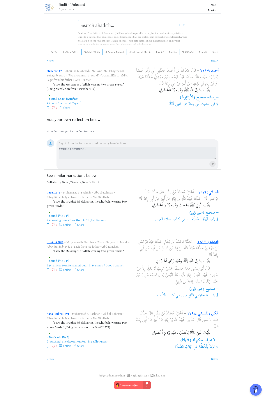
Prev (51, 60)
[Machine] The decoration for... (68, 341)
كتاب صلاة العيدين (167, 219)
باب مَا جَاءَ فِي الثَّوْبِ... (198, 295)
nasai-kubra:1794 (58, 313)
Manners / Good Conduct (107, 265)
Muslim (173, 52)
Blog (173, 9)
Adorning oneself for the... (65, 220)
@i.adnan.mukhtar (114, 375)
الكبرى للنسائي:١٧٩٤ (202, 313)
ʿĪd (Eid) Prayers (96, 220)
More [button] (182, 9)
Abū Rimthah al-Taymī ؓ (66, 103)
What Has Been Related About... (68, 265)
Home (153, 9)
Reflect (67, 224)
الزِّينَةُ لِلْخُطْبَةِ (207, 347)
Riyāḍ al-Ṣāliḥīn (92, 52)
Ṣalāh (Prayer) (100, 341)
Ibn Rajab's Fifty (71, 52)
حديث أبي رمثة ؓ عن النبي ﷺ (189, 104)
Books (164, 9)
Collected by (54, 182)
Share (66, 107)
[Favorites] (194, 8)
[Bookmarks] (199, 8)
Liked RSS (159, 375)
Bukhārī (160, 52)
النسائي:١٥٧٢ (208, 192)
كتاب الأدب (166, 295)
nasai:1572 (53, 192)
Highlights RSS (139, 375)
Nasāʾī (216, 52)
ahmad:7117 (54, 71)
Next (214, 60)
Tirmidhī (203, 52)
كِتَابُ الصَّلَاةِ (183, 347)
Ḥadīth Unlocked (76, 5)
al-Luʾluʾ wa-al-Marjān (140, 52)
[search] (127, 25)
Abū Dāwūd (188, 52)
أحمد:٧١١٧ (209, 71)
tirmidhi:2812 (55, 242)
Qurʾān (54, 52)
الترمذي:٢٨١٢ (207, 242)
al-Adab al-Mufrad (114, 52)
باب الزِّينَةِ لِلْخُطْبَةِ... (200, 219)
